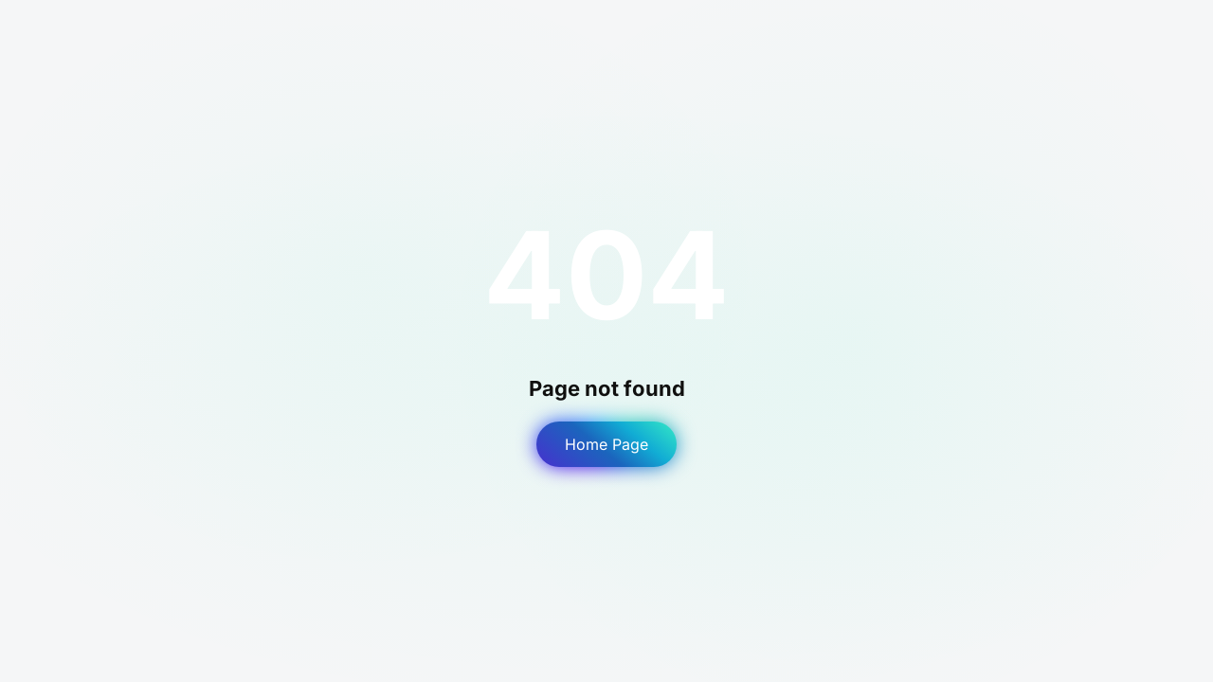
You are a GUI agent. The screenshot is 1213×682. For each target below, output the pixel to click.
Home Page (606, 444)
